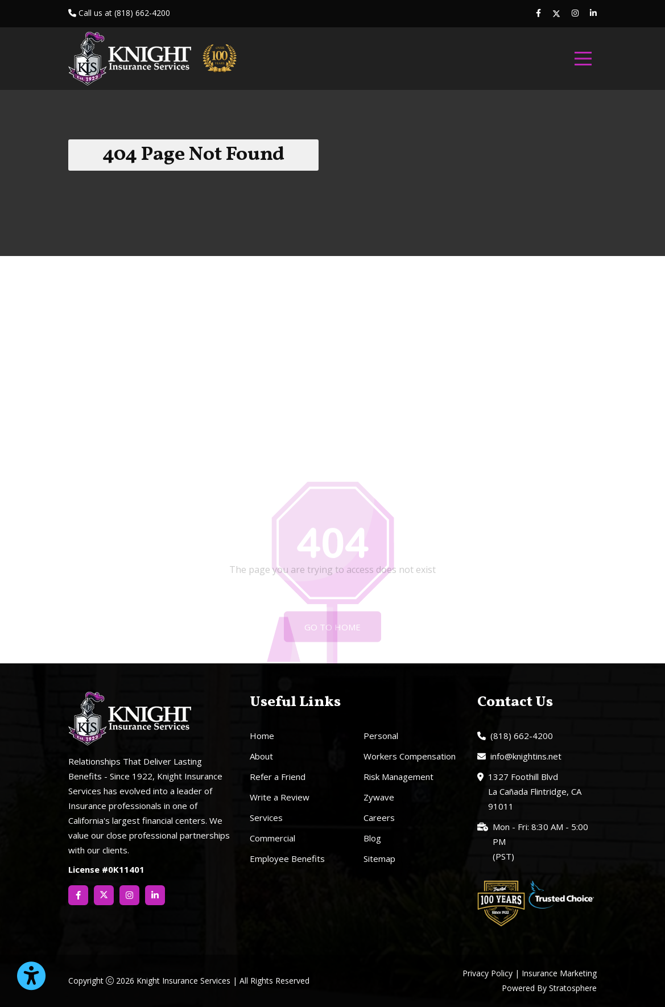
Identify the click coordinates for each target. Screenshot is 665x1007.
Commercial (272, 838)
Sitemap (379, 858)
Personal (381, 735)
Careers (379, 817)
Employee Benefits (287, 858)
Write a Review (279, 797)
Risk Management (398, 776)
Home (262, 735)
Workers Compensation (410, 756)
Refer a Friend (277, 776)
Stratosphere (573, 988)
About (261, 756)
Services (266, 817)
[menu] (583, 58)
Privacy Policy (487, 973)
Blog (372, 838)
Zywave (379, 797)
